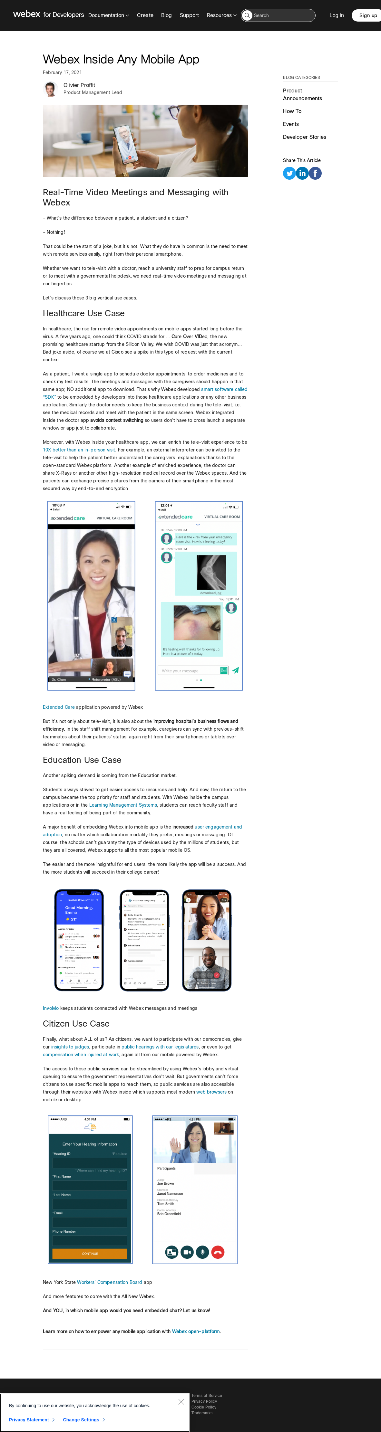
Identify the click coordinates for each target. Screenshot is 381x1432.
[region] (95, 1412)
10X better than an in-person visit (79, 449)
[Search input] (278, 15)
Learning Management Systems (123, 805)
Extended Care (59, 707)
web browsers (211, 1092)
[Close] (181, 1402)
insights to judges (70, 1046)
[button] (247, 15)
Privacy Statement (29, 1419)
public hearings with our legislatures (160, 1046)
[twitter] (289, 174)
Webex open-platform (196, 1331)
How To (292, 111)
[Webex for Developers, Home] (48, 15)
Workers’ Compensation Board (109, 1282)
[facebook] (315, 174)
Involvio (51, 1008)
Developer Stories (304, 137)
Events (291, 124)
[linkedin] (302, 174)
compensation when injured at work (81, 1054)
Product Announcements (302, 94)
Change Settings (81, 1419)
